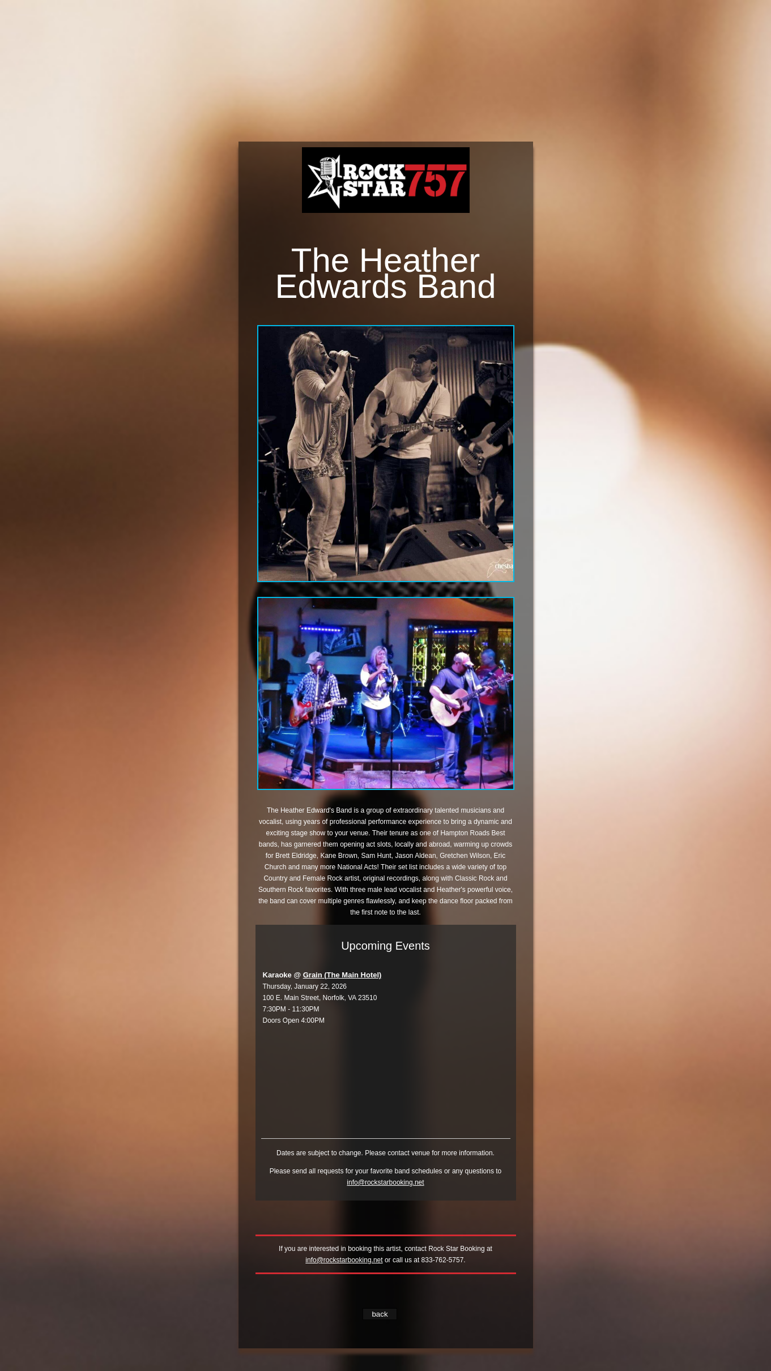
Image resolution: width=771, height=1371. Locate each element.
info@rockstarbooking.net (385, 1182)
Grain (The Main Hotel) (342, 975)
